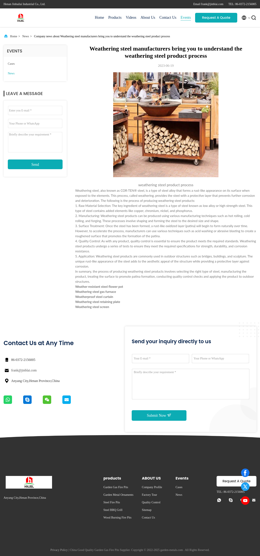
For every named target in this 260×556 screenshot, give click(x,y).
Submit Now (159, 415)
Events (186, 17)
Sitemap (146, 510)
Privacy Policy (59, 550)
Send (35, 164)
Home (99, 17)
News (25, 36)
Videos (131, 17)
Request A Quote (216, 17)
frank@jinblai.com (24, 370)
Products (115, 17)
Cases (11, 63)
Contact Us (168, 17)
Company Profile (152, 487)
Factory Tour (149, 494)
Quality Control (151, 502)
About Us (148, 17)
